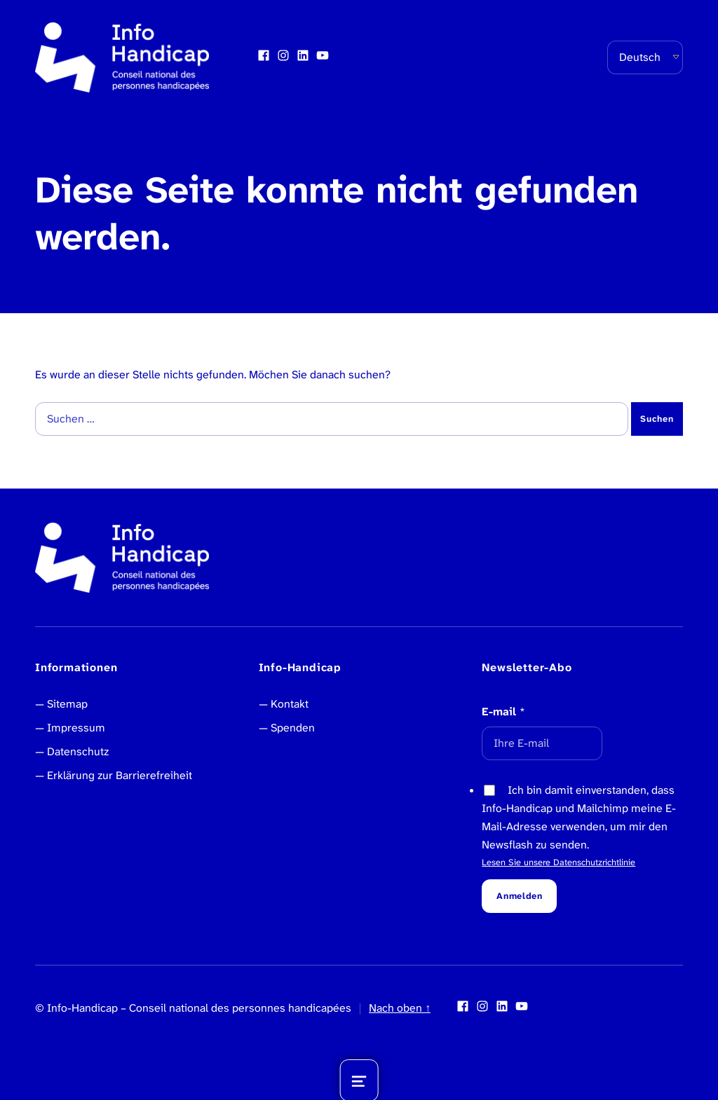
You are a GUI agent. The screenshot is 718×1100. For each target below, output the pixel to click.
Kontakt (290, 703)
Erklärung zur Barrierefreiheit (119, 775)
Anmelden (519, 896)
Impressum (76, 727)
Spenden (293, 727)
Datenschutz (78, 751)
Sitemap (67, 703)
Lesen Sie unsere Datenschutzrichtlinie (558, 862)
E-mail (503, 711)
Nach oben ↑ (400, 1008)
